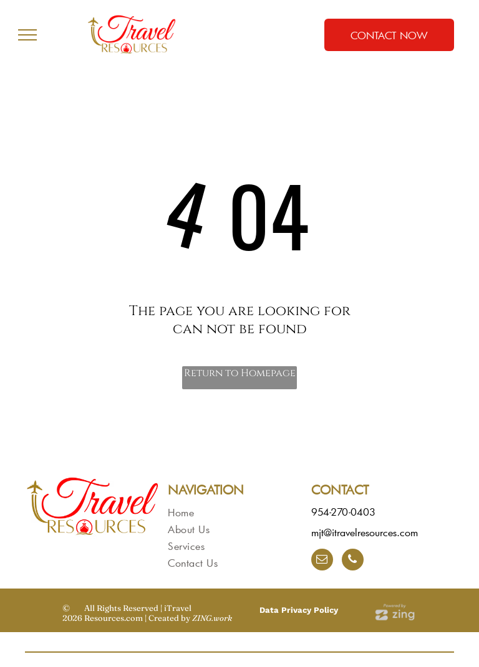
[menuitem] (233, 512)
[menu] (27, 35)
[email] (322, 561)
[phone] (353, 561)
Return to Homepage (240, 373)
